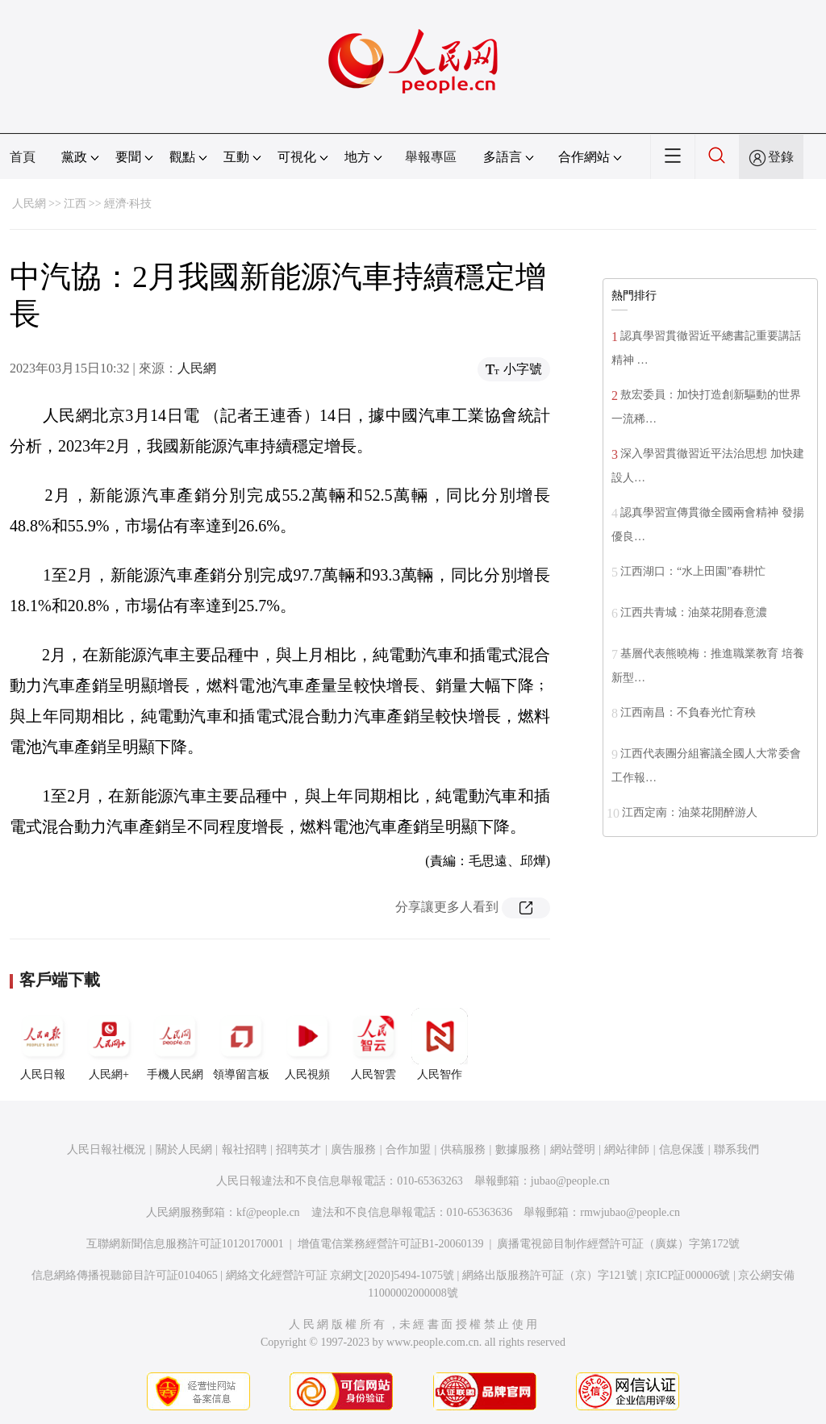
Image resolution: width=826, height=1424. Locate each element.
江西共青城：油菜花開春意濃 (693, 612)
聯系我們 (736, 1149)
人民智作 (439, 1044)
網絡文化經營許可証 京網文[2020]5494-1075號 (340, 1275)
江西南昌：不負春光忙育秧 (688, 712)
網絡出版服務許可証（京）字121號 (549, 1275)
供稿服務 (463, 1149)
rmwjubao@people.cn (630, 1212)
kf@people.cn (268, 1212)
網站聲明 (572, 1149)
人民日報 (43, 1044)
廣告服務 (353, 1149)
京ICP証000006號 (688, 1275)
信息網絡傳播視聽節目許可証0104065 (124, 1275)
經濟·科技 (128, 204)
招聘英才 (298, 1149)
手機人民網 (175, 1044)
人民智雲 (373, 1044)
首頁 (22, 157)
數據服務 (517, 1149)
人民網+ (109, 1044)
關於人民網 (184, 1149)
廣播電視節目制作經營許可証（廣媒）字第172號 (618, 1244)
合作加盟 (408, 1149)
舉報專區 (431, 157)
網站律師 (626, 1149)
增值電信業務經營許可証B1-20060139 (391, 1244)
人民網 (29, 204)
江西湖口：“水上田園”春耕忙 (693, 571)
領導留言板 (241, 1044)
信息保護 (681, 1149)
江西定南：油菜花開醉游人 (689, 812)
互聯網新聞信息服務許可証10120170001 (185, 1244)
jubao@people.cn (570, 1181)
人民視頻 (307, 1044)
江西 (75, 204)
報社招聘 (244, 1149)
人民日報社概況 (106, 1149)
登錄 (781, 157)
